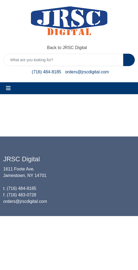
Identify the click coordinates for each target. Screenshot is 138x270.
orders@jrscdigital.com (87, 72)
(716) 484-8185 (46, 72)
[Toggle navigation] (8, 88)
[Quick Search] (63, 60)
